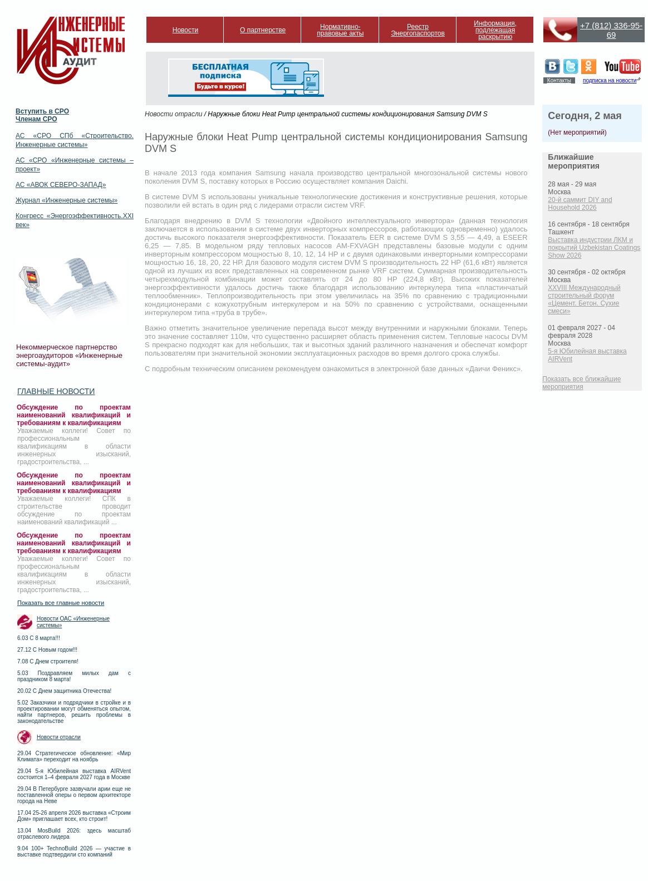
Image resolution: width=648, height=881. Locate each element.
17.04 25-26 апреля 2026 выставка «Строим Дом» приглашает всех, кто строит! (74, 816)
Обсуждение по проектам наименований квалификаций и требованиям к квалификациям (74, 415)
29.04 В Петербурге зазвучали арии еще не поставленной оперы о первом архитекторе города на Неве (74, 795)
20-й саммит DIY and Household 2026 (580, 203)
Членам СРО (36, 119)
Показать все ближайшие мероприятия (581, 383)
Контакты (559, 80)
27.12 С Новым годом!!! (47, 650)
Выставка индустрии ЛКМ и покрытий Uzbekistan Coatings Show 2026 (594, 247)
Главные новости (56, 391)
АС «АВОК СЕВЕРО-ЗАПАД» (61, 185)
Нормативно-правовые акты (340, 30)
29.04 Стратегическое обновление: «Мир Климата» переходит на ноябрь (74, 756)
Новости (185, 30)
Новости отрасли (59, 737)
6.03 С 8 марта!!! (38, 638)
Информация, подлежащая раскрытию (495, 30)
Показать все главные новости (60, 602)
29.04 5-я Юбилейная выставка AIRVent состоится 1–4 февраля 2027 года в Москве (74, 774)
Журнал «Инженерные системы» (66, 200)
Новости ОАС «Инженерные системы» (73, 622)
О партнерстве (263, 30)
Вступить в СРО (42, 111)
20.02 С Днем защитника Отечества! (64, 691)
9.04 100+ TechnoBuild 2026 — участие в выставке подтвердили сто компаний (74, 851)
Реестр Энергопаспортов (418, 30)
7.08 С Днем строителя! (47, 661)
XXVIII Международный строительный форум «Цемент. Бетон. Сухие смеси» (584, 299)
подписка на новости (609, 80)
